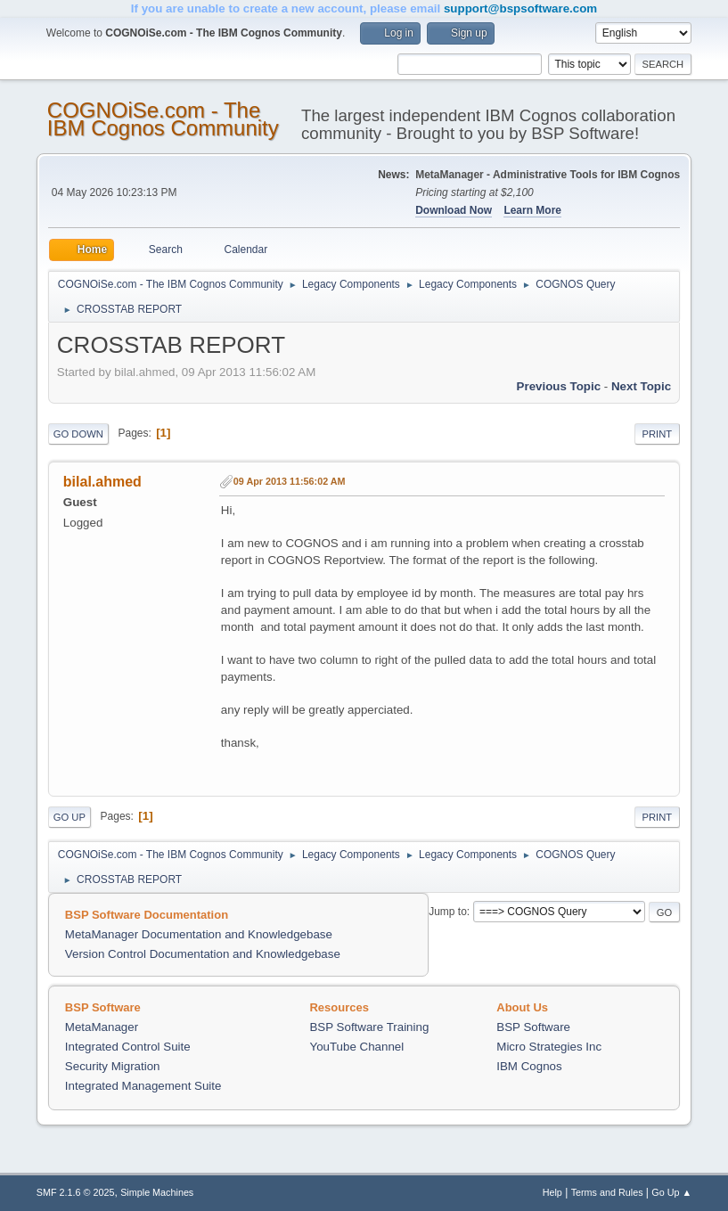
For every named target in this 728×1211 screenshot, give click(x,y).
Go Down (78, 434)
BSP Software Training (369, 1027)
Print (657, 434)
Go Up (69, 817)
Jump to (448, 911)
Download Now (453, 210)
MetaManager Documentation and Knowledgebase (198, 934)
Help (552, 1192)
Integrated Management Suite (143, 1085)
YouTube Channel (356, 1046)
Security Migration (112, 1066)
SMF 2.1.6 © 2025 (76, 1192)
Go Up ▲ (671, 1192)
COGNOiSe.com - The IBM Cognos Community (163, 119)
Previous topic (559, 386)
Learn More (532, 210)
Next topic (641, 386)
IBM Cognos (528, 1066)
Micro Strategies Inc (548, 1046)
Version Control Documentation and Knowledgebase (202, 954)
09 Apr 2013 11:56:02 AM (289, 481)
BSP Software (533, 1027)
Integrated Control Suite (128, 1046)
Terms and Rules (607, 1192)
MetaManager (101, 1027)
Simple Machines (156, 1192)
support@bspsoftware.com (520, 8)
